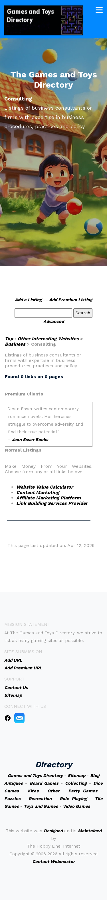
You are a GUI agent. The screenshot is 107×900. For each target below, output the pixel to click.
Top (9, 338)
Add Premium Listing (70, 299)
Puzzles (12, 798)
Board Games (44, 783)
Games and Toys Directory (35, 775)
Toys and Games (41, 806)
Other (53, 791)
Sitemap (76, 775)
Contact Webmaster (53, 861)
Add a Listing (28, 299)
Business (15, 344)
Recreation (40, 798)
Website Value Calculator (44, 487)
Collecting (75, 783)
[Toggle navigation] (99, 9)
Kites (33, 791)
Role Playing (73, 798)
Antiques (13, 783)
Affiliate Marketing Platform (48, 498)
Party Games (82, 791)
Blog (94, 775)
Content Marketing (37, 492)
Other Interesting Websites (48, 338)
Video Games (76, 806)
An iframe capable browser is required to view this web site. (48, 424)
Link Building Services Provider (52, 503)
